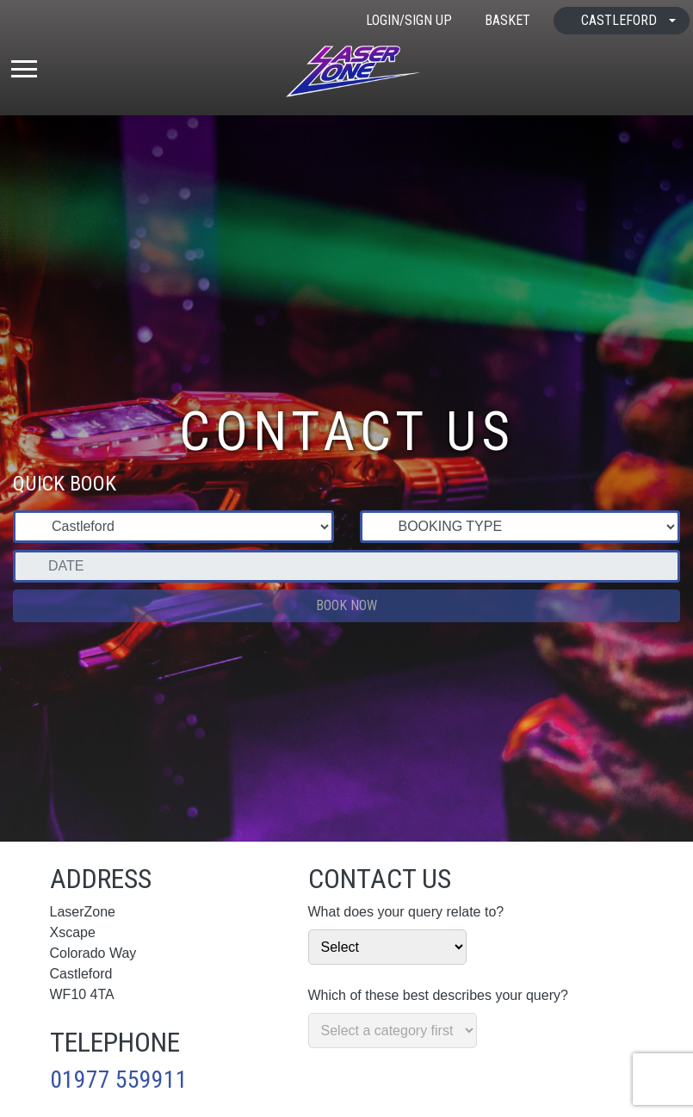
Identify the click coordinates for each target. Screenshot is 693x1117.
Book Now (346, 605)
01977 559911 (119, 1079)
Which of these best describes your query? (438, 995)
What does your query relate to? (406, 911)
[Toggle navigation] (24, 71)
